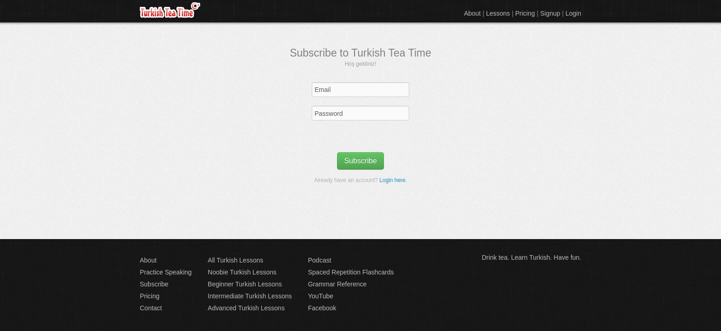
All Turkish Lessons (235, 260)
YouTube (320, 296)
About (472, 13)
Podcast (320, 260)
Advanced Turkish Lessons (246, 308)
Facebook (322, 308)
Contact (151, 308)
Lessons (498, 13)
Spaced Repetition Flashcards (351, 272)
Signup (550, 13)
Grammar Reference (337, 284)
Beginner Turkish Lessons (245, 284)
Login (573, 13)
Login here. (393, 180)
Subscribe (360, 161)
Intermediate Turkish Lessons (250, 296)
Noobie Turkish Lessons (242, 272)
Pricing (525, 13)
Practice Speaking (166, 272)
